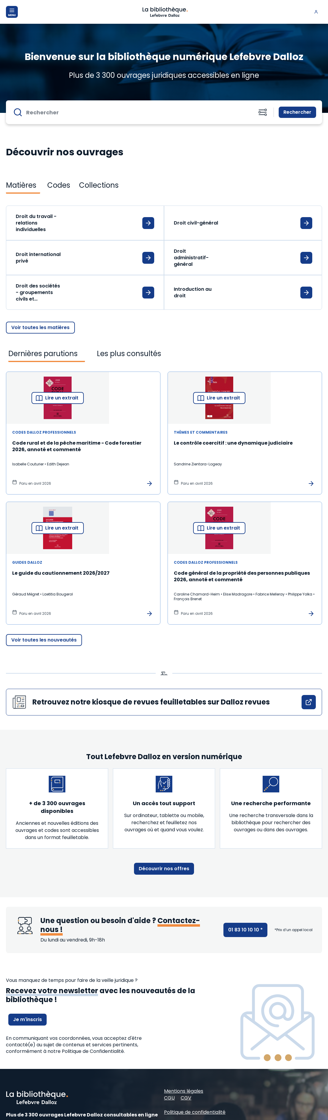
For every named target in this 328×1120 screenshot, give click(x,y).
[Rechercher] (137, 112)
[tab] (23, 185)
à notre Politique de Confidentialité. (84, 1051)
